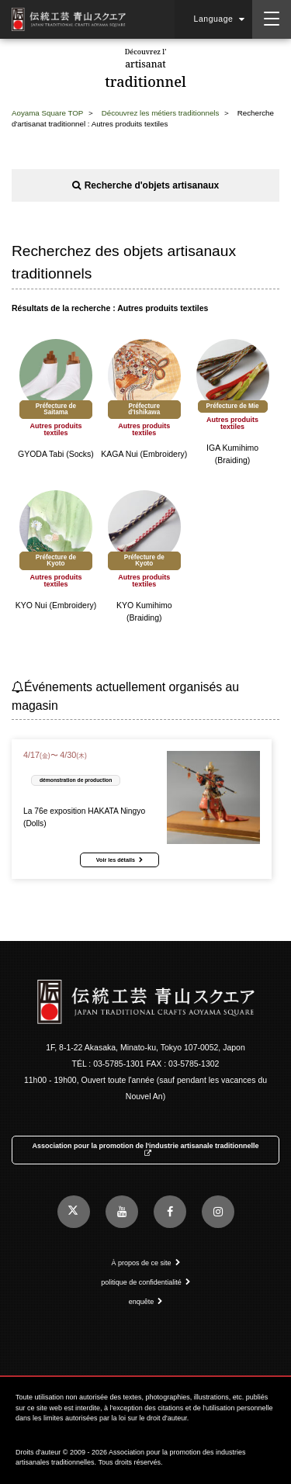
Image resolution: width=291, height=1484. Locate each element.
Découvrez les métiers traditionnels (161, 113)
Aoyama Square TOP (47, 113)
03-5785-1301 (118, 1063)
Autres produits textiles (55, 430)
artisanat (145, 69)
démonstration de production (76, 780)
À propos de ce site (145, 1263)
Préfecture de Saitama (56, 409)
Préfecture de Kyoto (56, 560)
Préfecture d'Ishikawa (144, 409)
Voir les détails (119, 859)
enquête (146, 1302)
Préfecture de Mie (232, 406)
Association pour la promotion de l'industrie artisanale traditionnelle (145, 1149)
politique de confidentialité (145, 1282)
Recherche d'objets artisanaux (146, 185)
